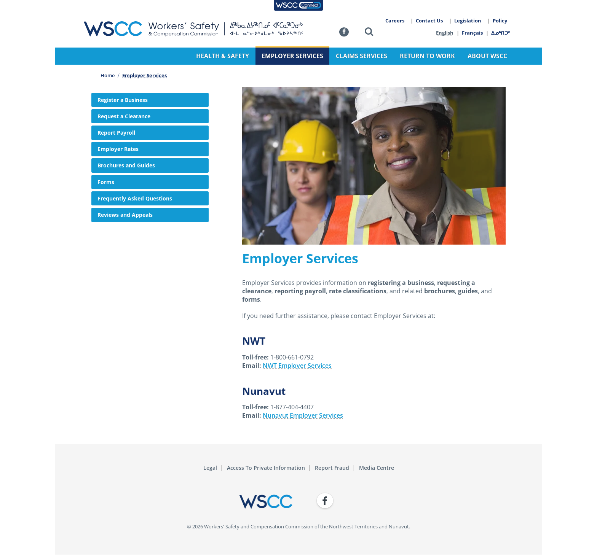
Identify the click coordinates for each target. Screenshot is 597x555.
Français (473, 32)
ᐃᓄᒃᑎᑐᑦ (501, 32)
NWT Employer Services (297, 365)
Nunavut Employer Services (303, 415)
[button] (369, 32)
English (444, 32)
